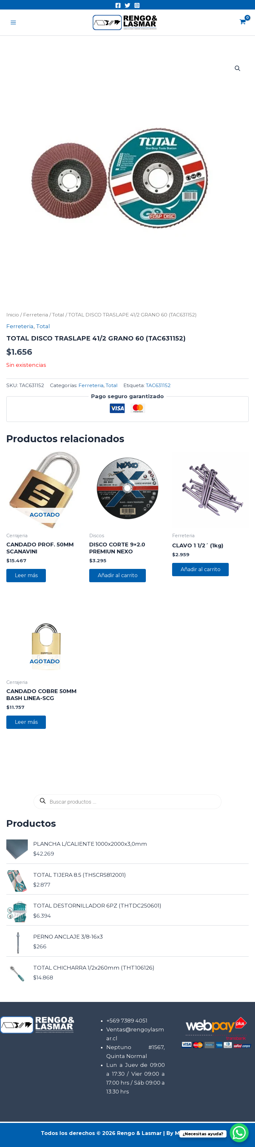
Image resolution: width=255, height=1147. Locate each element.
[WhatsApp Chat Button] (239, 1132)
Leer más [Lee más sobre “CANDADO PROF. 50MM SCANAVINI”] (26, 576)
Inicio (12, 315)
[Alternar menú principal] (13, 22)
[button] (237, 68)
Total (58, 315)
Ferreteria (35, 315)
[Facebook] (118, 5)
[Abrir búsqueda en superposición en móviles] (127, 802)
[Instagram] (137, 5)
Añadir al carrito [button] (118, 576)
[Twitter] (127, 5)
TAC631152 (158, 385)
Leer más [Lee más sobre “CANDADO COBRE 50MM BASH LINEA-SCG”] (26, 723)
